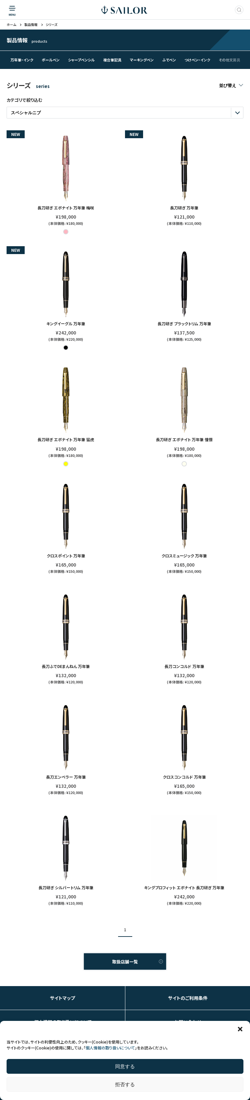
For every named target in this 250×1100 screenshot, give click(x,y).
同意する (125, 1066)
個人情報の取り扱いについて (110, 1047)
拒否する (125, 1084)
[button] (240, 1029)
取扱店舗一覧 (125, 962)
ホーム (11, 24)
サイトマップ (62, 998)
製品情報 (31, 24)
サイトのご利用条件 (188, 998)
